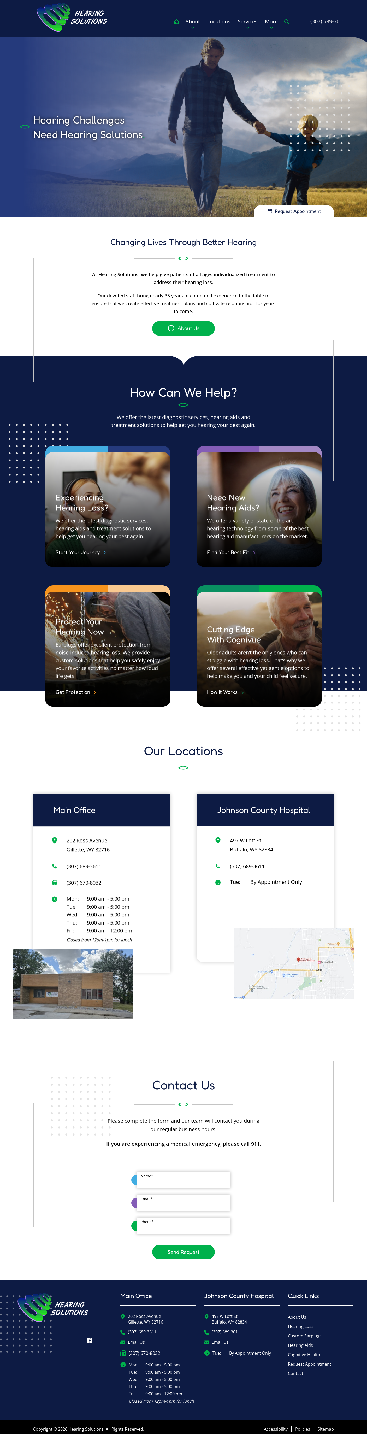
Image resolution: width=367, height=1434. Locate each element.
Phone (147, 1217)
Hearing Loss (300, 1322)
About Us (297, 1313)
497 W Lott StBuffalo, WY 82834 (225, 1315)
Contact (295, 1369)
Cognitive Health (304, 1350)
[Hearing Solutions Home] (53, 1307)
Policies (302, 1424)
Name (147, 1171)
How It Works (225, 706)
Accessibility (276, 1424)
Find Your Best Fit (231, 566)
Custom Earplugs (305, 1332)
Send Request (184, 1247)
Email (146, 1194)
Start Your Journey (81, 566)
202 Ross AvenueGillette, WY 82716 (141, 1315)
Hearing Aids (300, 1341)
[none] (193, 25)
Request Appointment (309, 1360)
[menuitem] (72, 17)
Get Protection (76, 706)
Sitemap (326, 1424)
